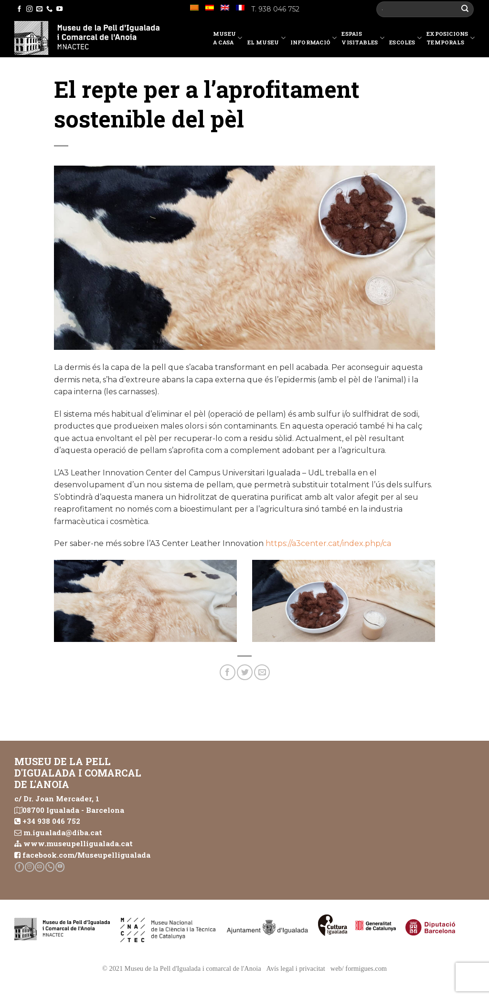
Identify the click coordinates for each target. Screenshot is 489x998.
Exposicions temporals (450, 38)
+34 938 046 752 (51, 821)
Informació (313, 39)
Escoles (405, 39)
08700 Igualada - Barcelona (73, 810)
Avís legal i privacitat (295, 968)
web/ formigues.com (358, 968)
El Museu (266, 39)
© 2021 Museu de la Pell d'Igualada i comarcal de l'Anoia (181, 968)
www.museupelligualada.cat (78, 843)
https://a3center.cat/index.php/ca (328, 543)
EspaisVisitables (362, 38)
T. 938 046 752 (275, 9)
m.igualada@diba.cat (62, 832)
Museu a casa (228, 38)
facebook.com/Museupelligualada (86, 855)
